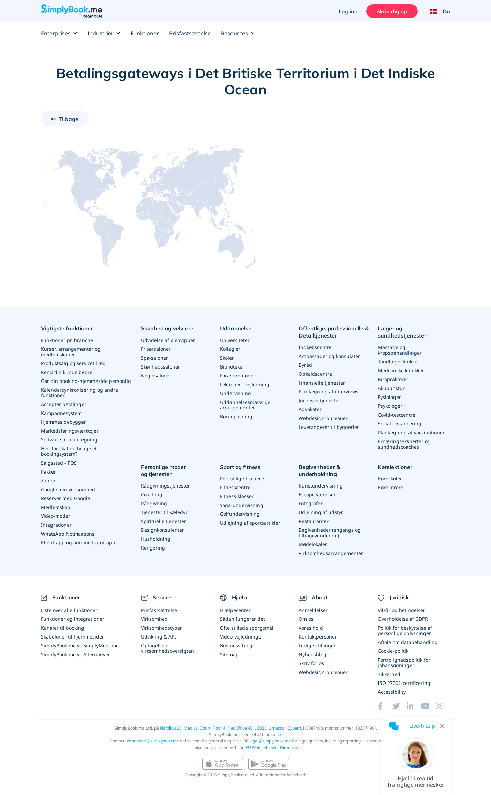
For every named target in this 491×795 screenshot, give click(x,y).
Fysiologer (389, 397)
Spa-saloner (154, 358)
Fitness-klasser (237, 496)
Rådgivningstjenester (165, 485)
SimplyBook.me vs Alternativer (75, 654)
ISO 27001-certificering (404, 683)
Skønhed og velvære (167, 328)
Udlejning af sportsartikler (250, 523)
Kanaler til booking (62, 628)
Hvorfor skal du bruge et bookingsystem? (69, 451)
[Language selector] (437, 11)
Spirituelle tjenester (163, 521)
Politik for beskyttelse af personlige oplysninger (405, 630)
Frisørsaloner (156, 349)
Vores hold (311, 628)
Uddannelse (235, 328)
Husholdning (155, 539)
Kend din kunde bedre (66, 372)
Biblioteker (232, 366)
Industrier (104, 33)
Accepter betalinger (63, 404)
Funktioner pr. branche (67, 340)
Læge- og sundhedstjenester (402, 332)
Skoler (227, 358)
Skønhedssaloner (160, 366)
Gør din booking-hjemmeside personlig (86, 381)
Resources (238, 33)
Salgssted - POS (59, 463)
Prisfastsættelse (190, 33)
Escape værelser (317, 494)
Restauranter (314, 521)
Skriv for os (311, 663)
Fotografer (311, 503)
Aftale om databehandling (408, 642)
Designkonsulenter (162, 530)
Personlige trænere (242, 478)
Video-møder (55, 516)
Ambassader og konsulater (329, 356)
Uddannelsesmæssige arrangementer (245, 405)
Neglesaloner (156, 375)
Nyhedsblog (312, 654)
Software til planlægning (69, 439)
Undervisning (235, 393)
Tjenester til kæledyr (164, 512)
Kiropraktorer (393, 379)
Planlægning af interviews (328, 391)
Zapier (48, 480)
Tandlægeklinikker (398, 361)
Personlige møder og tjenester (163, 471)
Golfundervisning (240, 514)
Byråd (305, 365)
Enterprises (59, 33)
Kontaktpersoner (318, 636)
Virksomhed (154, 619)
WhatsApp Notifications (67, 533)
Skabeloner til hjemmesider (72, 636)
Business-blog (236, 645)
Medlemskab (55, 507)
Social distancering (399, 423)
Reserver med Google (65, 498)
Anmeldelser (313, 610)
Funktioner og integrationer (72, 619)
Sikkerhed (389, 674)
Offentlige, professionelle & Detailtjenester (334, 332)
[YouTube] (428, 706)
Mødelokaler (313, 544)
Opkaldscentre (315, 374)
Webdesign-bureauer (323, 418)
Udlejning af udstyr (321, 512)
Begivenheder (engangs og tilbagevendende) (330, 533)
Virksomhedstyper (161, 628)
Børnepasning (236, 416)
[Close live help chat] (442, 726)
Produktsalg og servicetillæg (73, 363)
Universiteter (235, 340)
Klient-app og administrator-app (78, 542)
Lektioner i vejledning (244, 384)
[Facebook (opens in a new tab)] (385, 706)
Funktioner (145, 33)
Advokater (310, 409)
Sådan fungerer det (242, 619)
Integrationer (56, 525)
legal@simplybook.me (270, 741)
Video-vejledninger (241, 636)
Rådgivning (154, 503)
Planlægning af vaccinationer (411, 432)
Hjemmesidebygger (63, 422)
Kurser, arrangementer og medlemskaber (71, 352)
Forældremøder (237, 375)
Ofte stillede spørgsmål (246, 628)
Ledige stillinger (317, 645)
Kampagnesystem (61, 413)
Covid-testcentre (396, 414)
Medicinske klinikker (401, 370)
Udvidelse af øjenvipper (168, 340)
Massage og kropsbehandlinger (400, 350)
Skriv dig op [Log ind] (391, 11)
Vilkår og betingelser (401, 610)
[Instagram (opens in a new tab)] (443, 706)
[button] (416, 768)
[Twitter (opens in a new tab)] (399, 706)
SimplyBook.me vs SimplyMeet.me (80, 645)
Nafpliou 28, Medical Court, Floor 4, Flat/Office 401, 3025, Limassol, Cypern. (231, 728)
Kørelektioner (395, 467)
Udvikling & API (158, 636)
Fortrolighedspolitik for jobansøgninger (404, 663)
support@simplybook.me (155, 741)
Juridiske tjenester (319, 400)
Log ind (348, 11)
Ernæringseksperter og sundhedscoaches (404, 444)
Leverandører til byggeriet (329, 427)
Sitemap (229, 654)
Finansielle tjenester (322, 382)
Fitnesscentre (235, 487)
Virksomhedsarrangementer (331, 553)
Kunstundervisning (321, 485)
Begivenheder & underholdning (319, 471)
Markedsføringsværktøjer (70, 430)
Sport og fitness (240, 467)
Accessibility (392, 692)
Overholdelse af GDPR (403, 619)
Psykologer (390, 406)
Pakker (48, 471)
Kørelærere (390, 487)
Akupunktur (391, 388)
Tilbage (68, 119)
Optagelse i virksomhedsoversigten (167, 648)
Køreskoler (390, 478)
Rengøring (153, 547)
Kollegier (230, 349)
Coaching (151, 494)
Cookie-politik (393, 651)
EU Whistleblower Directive (271, 747)
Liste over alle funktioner (69, 610)
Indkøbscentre (315, 347)
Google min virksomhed (68, 489)
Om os (306, 619)
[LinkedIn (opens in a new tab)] (414, 706)
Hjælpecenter (235, 610)
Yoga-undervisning (241, 505)
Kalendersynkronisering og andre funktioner (79, 393)
